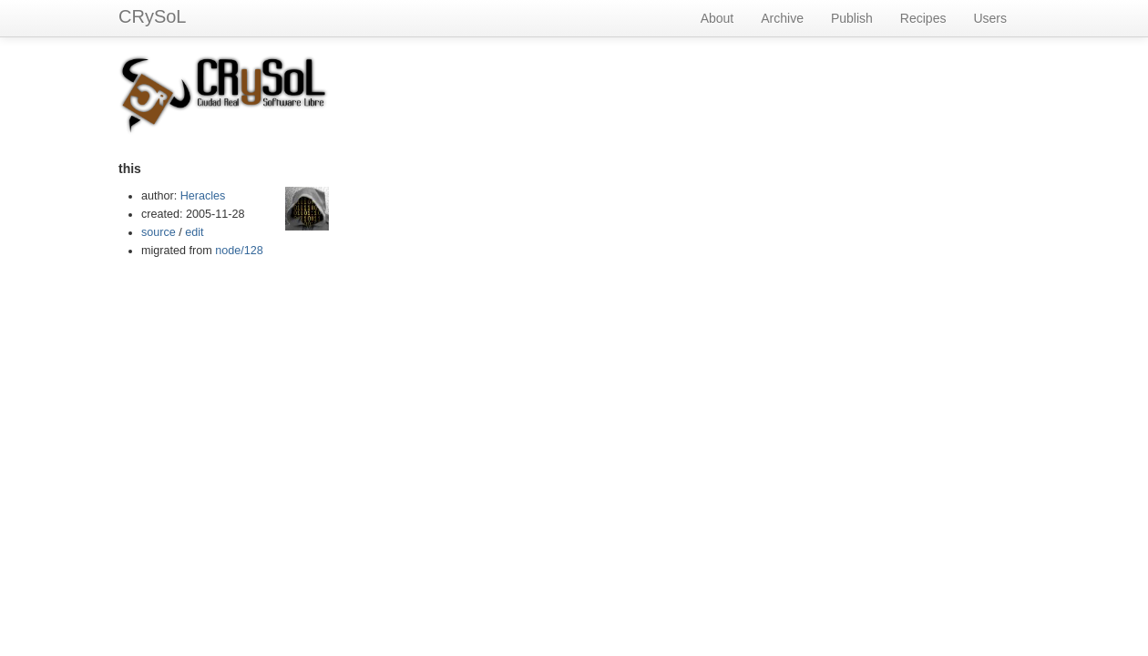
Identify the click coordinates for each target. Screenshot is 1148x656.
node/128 (239, 250)
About (717, 18)
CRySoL (152, 16)
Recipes (923, 18)
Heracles (203, 196)
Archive (782, 18)
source (158, 232)
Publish (852, 18)
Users (990, 18)
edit (194, 232)
